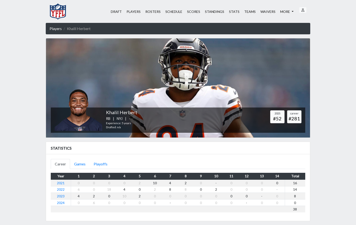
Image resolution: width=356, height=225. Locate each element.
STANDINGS (214, 12)
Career (60, 164)
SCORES (193, 12)
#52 (277, 118)
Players (56, 28)
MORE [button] (285, 12)
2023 (61, 196)
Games (80, 164)
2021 (61, 183)
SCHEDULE (173, 12)
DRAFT (116, 12)
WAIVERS (267, 12)
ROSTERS (153, 12)
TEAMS (250, 12)
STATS (234, 12)
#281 (294, 118)
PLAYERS (134, 12)
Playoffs (100, 164)
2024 (61, 203)
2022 (61, 189)
